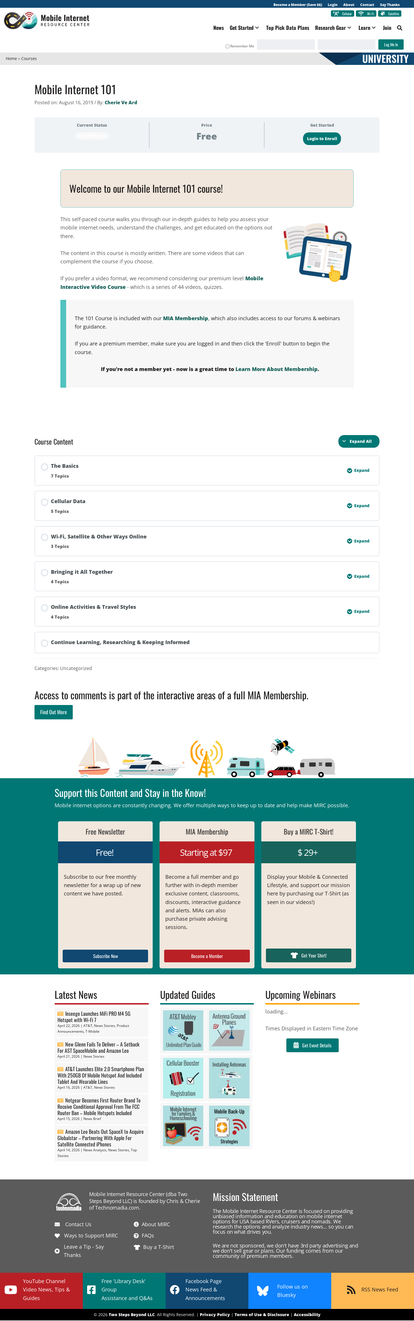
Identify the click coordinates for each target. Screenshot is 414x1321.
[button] (254, 28)
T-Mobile (92, 1032)
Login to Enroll (322, 139)
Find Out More (53, 712)
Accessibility (307, 1315)
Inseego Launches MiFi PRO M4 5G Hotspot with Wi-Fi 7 (94, 1017)
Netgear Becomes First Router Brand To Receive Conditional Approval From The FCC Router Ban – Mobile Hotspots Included (99, 1107)
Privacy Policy (215, 1315)
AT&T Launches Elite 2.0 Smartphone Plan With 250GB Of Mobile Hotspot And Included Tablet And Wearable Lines (100, 1076)
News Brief (92, 1119)
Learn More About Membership (276, 369)
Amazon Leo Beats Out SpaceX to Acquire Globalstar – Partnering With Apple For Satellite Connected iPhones (100, 1138)
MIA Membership (185, 318)
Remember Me (237, 46)
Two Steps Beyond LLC (132, 1315)
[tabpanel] (206, 292)
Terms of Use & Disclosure (262, 1315)
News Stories (104, 1026)
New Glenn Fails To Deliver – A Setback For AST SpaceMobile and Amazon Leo (98, 1048)
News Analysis (94, 1150)
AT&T (87, 1026)
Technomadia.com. (117, 1208)
